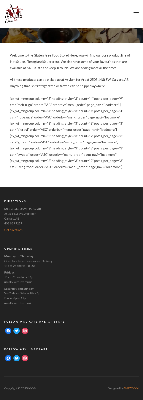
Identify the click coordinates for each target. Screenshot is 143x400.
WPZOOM (131, 388)
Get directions (13, 230)
